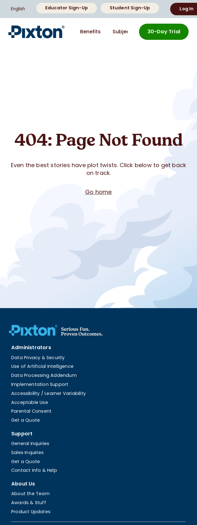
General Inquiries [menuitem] (30, 443)
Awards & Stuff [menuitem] (28, 502)
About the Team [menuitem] (30, 493)
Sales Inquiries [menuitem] (27, 452)
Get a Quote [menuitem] (25, 420)
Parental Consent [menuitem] (31, 411)
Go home (98, 192)
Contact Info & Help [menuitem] (34, 470)
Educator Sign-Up (66, 8)
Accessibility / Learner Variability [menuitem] (48, 393)
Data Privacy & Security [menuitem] (38, 357)
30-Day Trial (163, 31)
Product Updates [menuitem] (30, 512)
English (18, 9)
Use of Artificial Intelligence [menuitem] (42, 366)
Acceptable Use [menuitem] (29, 402)
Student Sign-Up (130, 8)
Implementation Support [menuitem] (39, 384)
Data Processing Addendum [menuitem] (44, 375)
